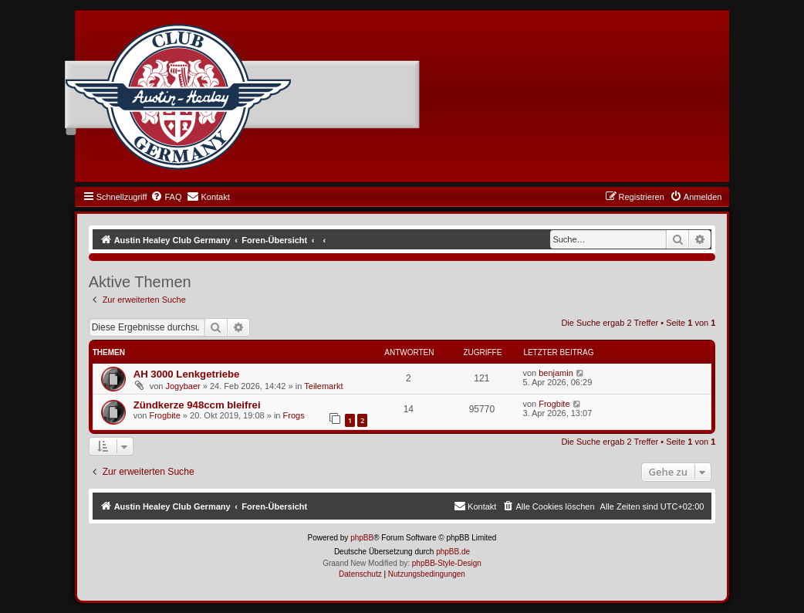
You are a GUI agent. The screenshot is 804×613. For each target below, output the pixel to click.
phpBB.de (453, 551)
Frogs (294, 415)
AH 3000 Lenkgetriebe (186, 374)
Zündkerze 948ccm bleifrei (197, 405)
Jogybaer (182, 386)
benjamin (556, 373)
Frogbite (164, 415)
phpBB (361, 537)
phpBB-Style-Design (446, 563)
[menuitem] (165, 197)
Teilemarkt (323, 386)
